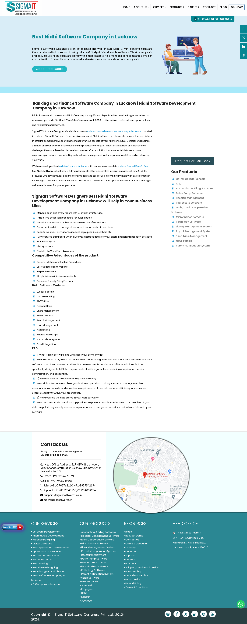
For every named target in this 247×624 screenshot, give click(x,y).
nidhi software (95, 131)
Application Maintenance (46, 551)
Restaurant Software (93, 555)
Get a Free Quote (49, 69)
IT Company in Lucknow (45, 584)
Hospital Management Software (100, 535)
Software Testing (42, 559)
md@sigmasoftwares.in (56, 499)
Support (129, 555)
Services (159, 6)
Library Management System (194, 226)
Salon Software (89, 577)
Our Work (130, 551)
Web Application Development (50, 547)
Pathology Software (188, 221)
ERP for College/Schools (190, 179)
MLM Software (89, 581)
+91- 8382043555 (223, 18)
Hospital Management (190, 198)
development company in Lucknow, (122, 131)
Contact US (131, 539)
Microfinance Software (190, 217)
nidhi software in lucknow (73, 166)
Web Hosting (39, 563)
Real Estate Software (189, 202)
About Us (141, 6)
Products (176, 6)
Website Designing (43, 539)
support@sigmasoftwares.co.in (61, 495)
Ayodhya (86, 600)
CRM (178, 183)
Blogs (128, 531)
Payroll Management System (194, 231)
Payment (130, 563)
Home (126, 6)
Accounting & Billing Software (194, 188)
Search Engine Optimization (48, 571)
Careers (193, 6)
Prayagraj (86, 589)
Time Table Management (191, 236)
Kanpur (85, 596)
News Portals (184, 241)
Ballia (83, 593)
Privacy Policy (132, 571)
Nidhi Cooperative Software (97, 539)
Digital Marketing (41, 543)
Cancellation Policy (136, 575)
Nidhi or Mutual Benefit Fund (133, 166)
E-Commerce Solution (45, 555)
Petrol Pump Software (189, 193)
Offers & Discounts (136, 543)
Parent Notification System (193, 245)
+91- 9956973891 (205, 18)
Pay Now (236, 7)
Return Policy (132, 579)
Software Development (45, 531)
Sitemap (130, 547)
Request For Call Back (192, 161)
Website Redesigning (44, 567)
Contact (209, 6)
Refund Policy (132, 583)
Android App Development (47, 535)
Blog (223, 6)
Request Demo (133, 535)
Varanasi (86, 585)
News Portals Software (94, 566)
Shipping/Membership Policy (141, 567)
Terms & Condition (136, 587)
